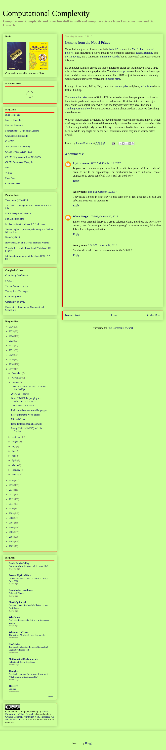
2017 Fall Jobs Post (20, 394)
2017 (11, 369)
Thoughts (13, 671)
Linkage (12, 689)
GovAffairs (14, 644)
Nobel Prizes (116, 49)
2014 (11, 490)
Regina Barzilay (144, 52)
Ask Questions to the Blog (17, 146)
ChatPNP (9, 141)
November (17, 378)
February (16, 470)
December (17, 373)
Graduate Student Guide (16, 136)
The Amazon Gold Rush (22, 405)
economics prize (78, 97)
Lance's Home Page (14, 120)
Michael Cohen (18, 419)
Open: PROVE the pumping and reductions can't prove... (26, 399)
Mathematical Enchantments (23, 659)
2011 (11, 504)
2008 (11, 518)
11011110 (13, 686)
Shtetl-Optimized (17, 602)
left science (147, 86)
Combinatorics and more (21, 590)
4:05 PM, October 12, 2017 (103, 216)
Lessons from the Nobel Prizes (25, 415)
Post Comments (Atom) (120, 328)
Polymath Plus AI (16, 593)
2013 (11, 494)
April (14, 460)
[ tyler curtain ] (81, 163)
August (15, 441)
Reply (76, 180)
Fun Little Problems (14, 219)
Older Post (154, 315)
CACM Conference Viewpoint (19, 162)
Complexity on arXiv (15, 302)
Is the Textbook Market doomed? (26, 424)
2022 (11, 345)
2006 (11, 527)
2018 (11, 364)
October (16, 382)
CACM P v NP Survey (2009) (19, 152)
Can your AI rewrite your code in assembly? (28, 566)
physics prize (113, 78)
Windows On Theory (19, 632)
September (17, 437)
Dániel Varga (80, 216)
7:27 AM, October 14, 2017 (102, 245)
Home (113, 315)
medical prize (121, 86)
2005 (11, 532)
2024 (11, 336)
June (14, 451)
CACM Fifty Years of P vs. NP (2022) (23, 157)
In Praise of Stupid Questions (22, 662)
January (15, 474)
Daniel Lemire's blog (19, 563)
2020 (11, 355)
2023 (11, 341)
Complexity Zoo (13, 296)
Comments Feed (12, 183)
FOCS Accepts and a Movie (18, 213)
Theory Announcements (16, 286)
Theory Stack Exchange (16, 291)
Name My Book (12, 237)
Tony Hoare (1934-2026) (17, 200)
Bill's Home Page (13, 115)
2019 (11, 359)
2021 (11, 350)
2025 (11, 331)
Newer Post (72, 315)
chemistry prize (120, 71)
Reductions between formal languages (28, 410)
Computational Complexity (46, 13)
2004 (11, 537)
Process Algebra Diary (20, 575)
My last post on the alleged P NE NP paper (25, 224)
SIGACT (9, 281)
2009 (11, 513)
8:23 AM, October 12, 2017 (106, 163)
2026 (11, 327)
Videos (8, 173)
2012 (11, 499)
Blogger (89, 743)
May (14, 456)
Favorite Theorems (14, 125)
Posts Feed (10, 178)
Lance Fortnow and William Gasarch (26, 712)
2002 (11, 546)
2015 (11, 485)
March (15, 465)
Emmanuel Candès (110, 56)
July (14, 446)
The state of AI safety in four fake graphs (27, 635)
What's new (14, 617)
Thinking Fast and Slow (77, 108)
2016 (11, 480)
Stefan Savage (72, 56)
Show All (51, 696)
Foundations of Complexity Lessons (22, 131)
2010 (11, 508)
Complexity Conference (16, 275)
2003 (11, 541)
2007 (11, 522)
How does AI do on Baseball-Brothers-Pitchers (27, 242)
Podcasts (9, 167)
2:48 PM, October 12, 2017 (102, 191)
